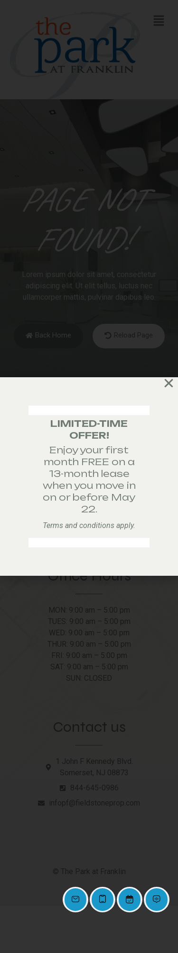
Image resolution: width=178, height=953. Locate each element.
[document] (89, 476)
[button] (169, 383)
